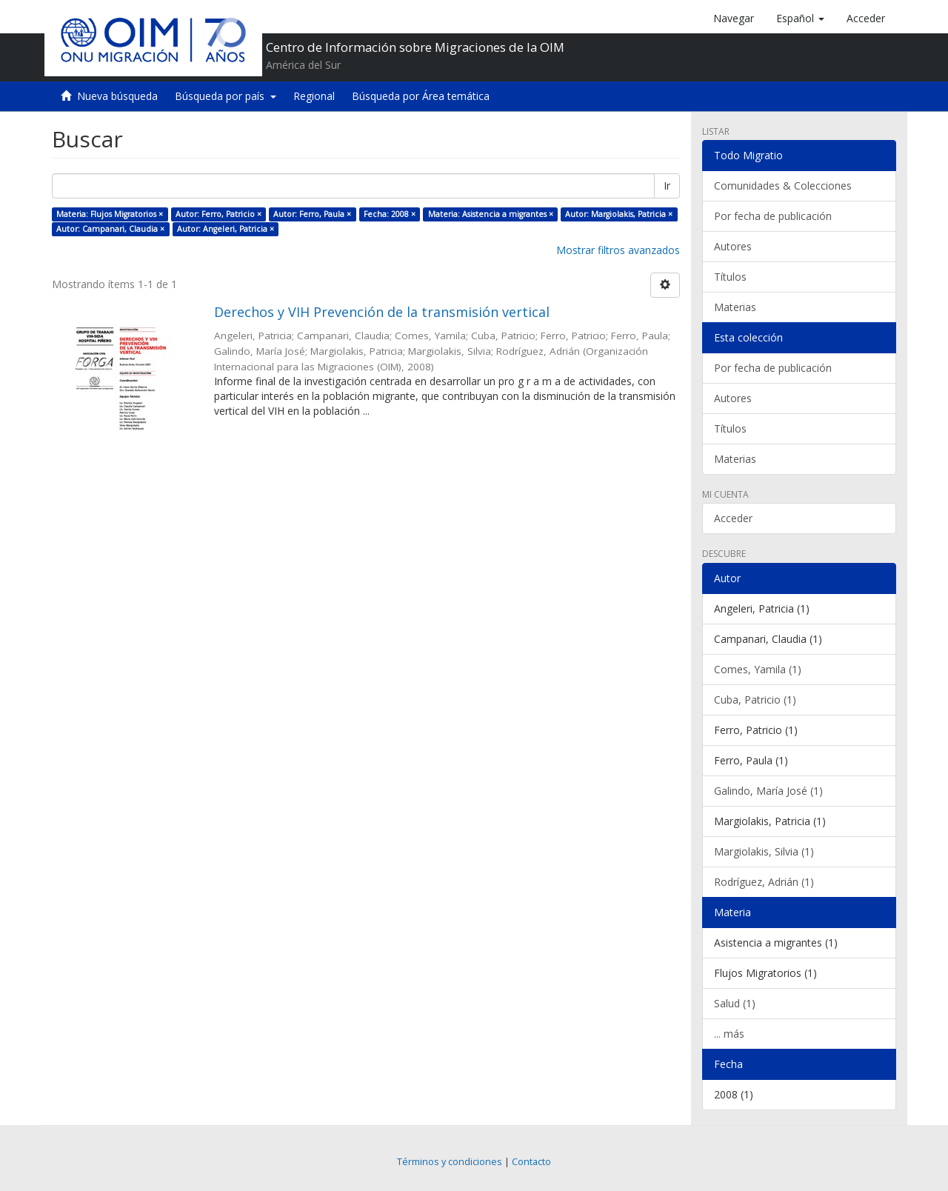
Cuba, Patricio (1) (755, 700)
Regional (314, 96)
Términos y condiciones (449, 1161)
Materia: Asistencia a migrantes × (490, 214)
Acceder (733, 518)
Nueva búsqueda (117, 96)
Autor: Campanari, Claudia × (110, 229)
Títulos (730, 277)
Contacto (531, 1161)
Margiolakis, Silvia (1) (764, 851)
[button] (800, 18)
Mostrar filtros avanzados (618, 250)
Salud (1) (734, 1003)
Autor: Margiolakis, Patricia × (618, 214)
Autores (733, 246)
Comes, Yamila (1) (757, 669)
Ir (667, 186)
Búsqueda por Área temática (421, 96)
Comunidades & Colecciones (783, 186)
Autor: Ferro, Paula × (312, 214)
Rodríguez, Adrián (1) (764, 882)
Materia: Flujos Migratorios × (109, 214)
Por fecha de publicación (773, 216)
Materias (735, 307)
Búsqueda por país (225, 96)
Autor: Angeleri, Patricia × (225, 229)
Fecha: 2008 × (389, 214)
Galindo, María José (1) (768, 791)
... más (729, 1034)
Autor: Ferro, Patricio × (218, 214)
